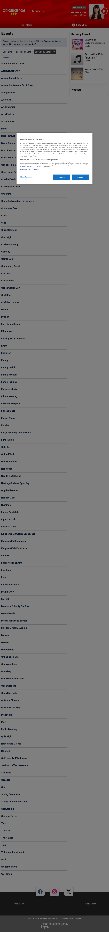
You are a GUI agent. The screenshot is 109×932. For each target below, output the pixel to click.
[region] (54, 158)
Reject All (61, 177)
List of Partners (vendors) (29, 169)
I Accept (80, 177)
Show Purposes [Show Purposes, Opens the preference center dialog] (26, 177)
